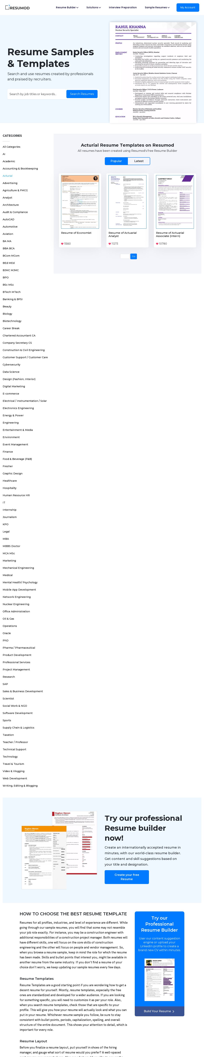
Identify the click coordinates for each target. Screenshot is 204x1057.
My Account (187, 7)
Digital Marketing (14, 386)
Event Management (15, 444)
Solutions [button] (93, 7)
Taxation (8, 734)
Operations (10, 626)
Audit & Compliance (15, 212)
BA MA (7, 241)
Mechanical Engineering (18, 567)
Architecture (11, 204)
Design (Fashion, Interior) (19, 379)
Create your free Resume (127, 877)
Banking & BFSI (13, 299)
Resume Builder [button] (67, 7)
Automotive (10, 226)
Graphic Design (12, 473)
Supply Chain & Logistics (18, 727)
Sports (7, 720)
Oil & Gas (8, 618)
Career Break (11, 328)
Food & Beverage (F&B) (17, 459)
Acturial (7, 175)
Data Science (11, 371)
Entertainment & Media (18, 430)
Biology (7, 313)
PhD (5, 640)
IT (4, 502)
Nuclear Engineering (16, 604)
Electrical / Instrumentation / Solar (25, 401)
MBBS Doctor (11, 546)
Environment (11, 437)
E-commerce (11, 393)
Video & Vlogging (13, 771)
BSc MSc (8, 284)
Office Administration (16, 611)
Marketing (9, 560)
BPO (6, 277)
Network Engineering (17, 597)
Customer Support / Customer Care (25, 357)
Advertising (10, 183)
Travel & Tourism (13, 764)
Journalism (10, 517)
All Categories (11, 146)
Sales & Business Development (23, 691)
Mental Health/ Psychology (20, 582)
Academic (9, 161)
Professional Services (16, 662)
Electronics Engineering (18, 408)
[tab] (127, 161)
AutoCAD (8, 219)
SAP (5, 684)
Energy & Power (13, 415)
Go (133, 256)
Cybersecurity (11, 364)
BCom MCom (11, 255)
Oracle (7, 633)
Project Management (16, 669)
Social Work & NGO (15, 705)
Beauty (7, 306)
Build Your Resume (159, 1011)
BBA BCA (9, 248)
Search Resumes (82, 94)
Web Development (15, 778)
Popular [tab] (116, 161)
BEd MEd (9, 263)
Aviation (8, 234)
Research (9, 676)
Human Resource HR (16, 495)
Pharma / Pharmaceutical (19, 647)
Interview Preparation (123, 7)
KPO (5, 524)
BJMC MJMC (11, 270)
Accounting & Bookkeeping (20, 168)
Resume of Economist (76, 232)
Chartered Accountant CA (19, 335)
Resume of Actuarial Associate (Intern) (170, 234)
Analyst (7, 197)
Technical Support (14, 749)
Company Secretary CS (17, 342)
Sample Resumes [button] (157, 7)
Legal (6, 531)
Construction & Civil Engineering (24, 350)
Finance (8, 451)
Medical (8, 575)
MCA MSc (9, 553)
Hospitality (9, 488)
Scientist (8, 698)
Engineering (11, 422)
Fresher (8, 466)
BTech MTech (12, 292)
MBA (6, 538)
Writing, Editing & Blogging (20, 785)
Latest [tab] (139, 161)
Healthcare (10, 480)
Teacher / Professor (15, 742)
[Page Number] (125, 256)
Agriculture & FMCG (15, 190)
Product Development (17, 655)
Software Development (18, 713)
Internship (9, 509)
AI (4, 154)
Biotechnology (12, 321)
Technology (10, 756)
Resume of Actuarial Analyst (123, 234)
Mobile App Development (19, 589)
